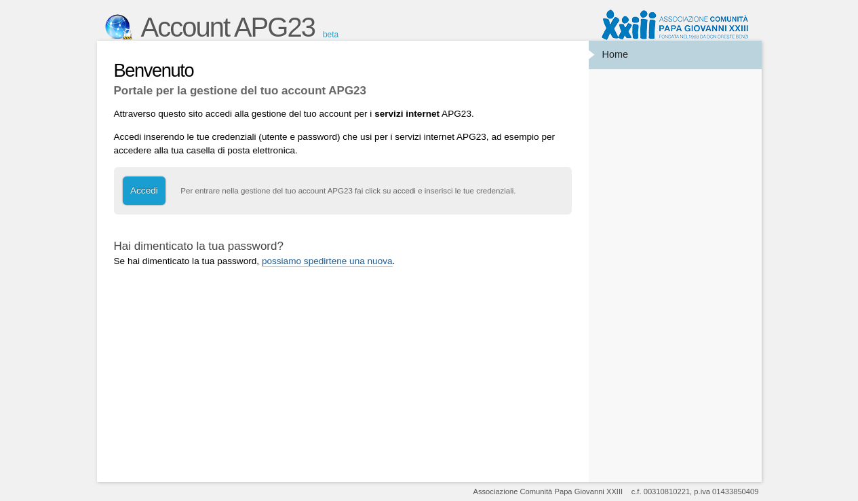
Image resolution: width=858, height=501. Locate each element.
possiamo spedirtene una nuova (327, 261)
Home (615, 54)
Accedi (144, 190)
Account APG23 (228, 27)
